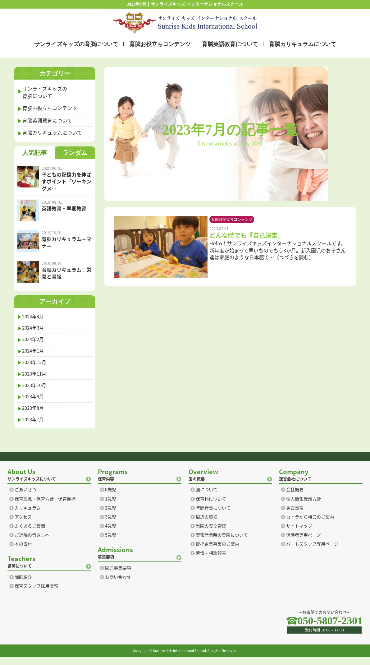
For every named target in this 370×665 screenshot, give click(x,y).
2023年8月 (34, 414)
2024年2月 (34, 341)
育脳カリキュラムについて (302, 44)
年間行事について (213, 516)
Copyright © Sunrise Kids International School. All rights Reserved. (185, 658)
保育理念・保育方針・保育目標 (45, 507)
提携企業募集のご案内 (217, 552)
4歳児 (110, 534)
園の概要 (230, 482)
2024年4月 (34, 317)
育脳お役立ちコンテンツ (159, 44)
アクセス (23, 525)
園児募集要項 (118, 576)
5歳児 (110, 543)
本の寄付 (23, 552)
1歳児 (110, 507)
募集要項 (139, 560)
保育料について (211, 507)
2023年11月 (35, 378)
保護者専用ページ (303, 543)
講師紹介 (23, 585)
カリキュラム (28, 516)
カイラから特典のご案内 (310, 525)
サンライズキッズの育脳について (76, 44)
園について (206, 498)
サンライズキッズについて (49, 482)
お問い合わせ (118, 585)
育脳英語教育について (230, 44)
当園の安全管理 (211, 534)
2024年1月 (34, 353)
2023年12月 (35, 366)
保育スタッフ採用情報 (36, 594)
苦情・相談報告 (211, 561)
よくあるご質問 (30, 534)
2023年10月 (35, 390)
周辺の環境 (206, 525)
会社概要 (295, 498)
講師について (49, 569)
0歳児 (110, 498)
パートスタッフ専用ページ (312, 552)
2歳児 (110, 516)
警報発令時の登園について (222, 543)
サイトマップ (299, 534)
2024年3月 (34, 329)
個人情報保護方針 (303, 507)
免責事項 (295, 516)
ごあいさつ (25, 498)
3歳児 (110, 525)
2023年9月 (34, 402)
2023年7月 (34, 427)
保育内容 (139, 482)
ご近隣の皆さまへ (32, 543)
